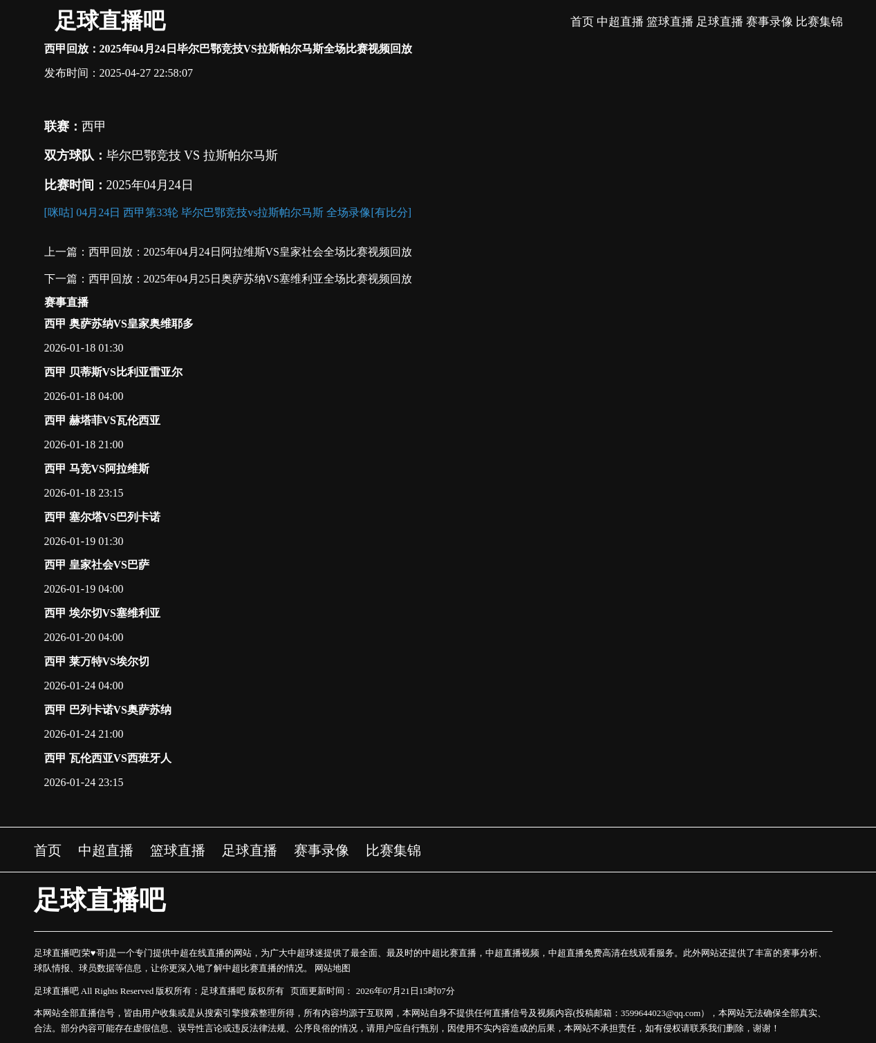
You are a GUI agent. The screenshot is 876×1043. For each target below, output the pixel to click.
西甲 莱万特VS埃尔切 (96, 661)
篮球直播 (669, 21)
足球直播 (719, 21)
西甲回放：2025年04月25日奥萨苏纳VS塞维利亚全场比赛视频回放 (250, 279)
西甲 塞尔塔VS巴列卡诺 (102, 517)
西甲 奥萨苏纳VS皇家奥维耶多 (119, 323)
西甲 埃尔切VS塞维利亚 (102, 613)
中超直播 (620, 21)
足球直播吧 (110, 20)
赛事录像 (769, 21)
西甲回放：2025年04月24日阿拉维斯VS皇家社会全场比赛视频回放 (250, 252)
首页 (582, 21)
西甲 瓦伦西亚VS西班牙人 (107, 758)
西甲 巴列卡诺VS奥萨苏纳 (107, 710)
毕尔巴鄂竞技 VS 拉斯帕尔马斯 (192, 155)
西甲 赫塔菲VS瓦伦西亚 (102, 420)
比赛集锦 (819, 21)
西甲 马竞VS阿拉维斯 (96, 469)
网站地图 (333, 968)
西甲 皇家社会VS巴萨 (96, 565)
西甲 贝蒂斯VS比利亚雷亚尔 (113, 372)
